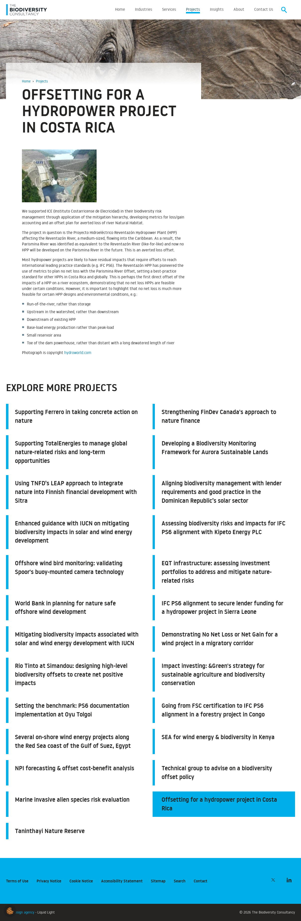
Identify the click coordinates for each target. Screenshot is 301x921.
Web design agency (20, 912)
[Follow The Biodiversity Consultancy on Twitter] (273, 880)
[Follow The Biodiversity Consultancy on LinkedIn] (289, 880)
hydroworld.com (77, 353)
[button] (10, 910)
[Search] (284, 10)
